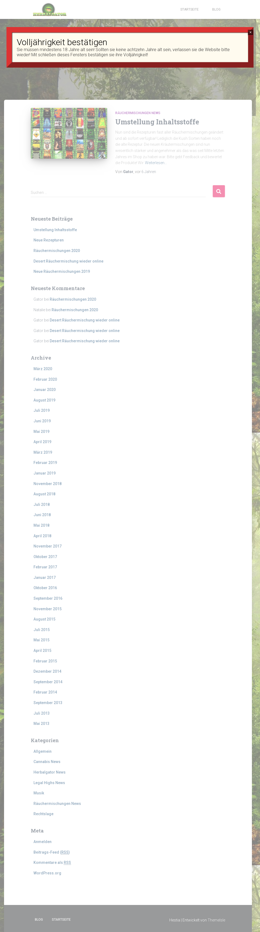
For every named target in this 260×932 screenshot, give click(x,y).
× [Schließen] (250, 32)
